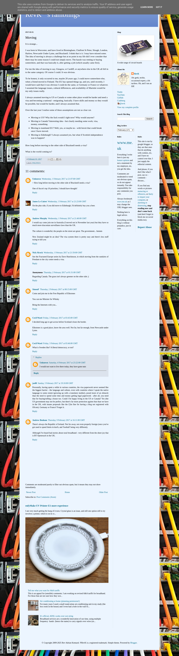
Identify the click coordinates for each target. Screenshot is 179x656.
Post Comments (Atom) (46, 497)
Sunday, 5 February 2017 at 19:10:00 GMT (55, 383)
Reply (34, 193)
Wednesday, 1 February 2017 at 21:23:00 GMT (67, 201)
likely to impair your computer (145, 197)
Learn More (146, 7)
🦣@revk (121, 103)
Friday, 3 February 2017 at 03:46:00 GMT (60, 343)
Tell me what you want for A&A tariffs (44, 590)
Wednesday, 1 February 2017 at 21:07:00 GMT (61, 179)
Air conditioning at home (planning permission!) (60, 601)
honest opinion (123, 160)
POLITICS (36, 163)
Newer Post (31, 492)
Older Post (103, 492)
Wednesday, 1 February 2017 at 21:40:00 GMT (67, 218)
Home (67, 492)
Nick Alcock (37, 253)
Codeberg (121, 101)
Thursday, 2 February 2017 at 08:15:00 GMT (58, 289)
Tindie (119, 92)
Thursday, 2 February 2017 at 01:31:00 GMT (62, 272)
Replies (38, 357)
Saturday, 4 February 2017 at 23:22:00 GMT (67, 363)
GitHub (120, 98)
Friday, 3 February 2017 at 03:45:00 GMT (60, 318)
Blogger (133, 643)
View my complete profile (128, 107)
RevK (136, 74)
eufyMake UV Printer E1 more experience (46, 505)
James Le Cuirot (39, 201)
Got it (159, 7)
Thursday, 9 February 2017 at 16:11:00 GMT (66, 420)
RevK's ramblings (52, 14)
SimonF (35, 289)
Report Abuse (145, 227)
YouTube (121, 95)
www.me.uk (122, 202)
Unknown (36, 179)
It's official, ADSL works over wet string (56, 616)
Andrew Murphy (39, 218)
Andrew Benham (39, 420)
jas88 (34, 383)
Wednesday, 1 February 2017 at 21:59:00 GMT (63, 253)
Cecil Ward (37, 318)
